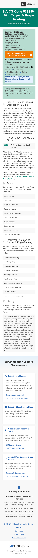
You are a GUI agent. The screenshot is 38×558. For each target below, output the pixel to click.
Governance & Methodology (16, 395)
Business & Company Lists (15, 473)
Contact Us (19, 531)
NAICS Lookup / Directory (15, 448)
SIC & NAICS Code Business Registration (19, 524)
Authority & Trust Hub (19, 491)
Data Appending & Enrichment (17, 476)
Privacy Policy (19, 534)
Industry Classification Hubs (20, 407)
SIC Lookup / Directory (14, 445)
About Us (19, 527)
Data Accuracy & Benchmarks (17, 398)
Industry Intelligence (17, 376)
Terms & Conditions (19, 538)
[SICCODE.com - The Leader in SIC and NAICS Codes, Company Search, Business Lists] (11, 4)
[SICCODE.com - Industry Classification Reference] (19, 546)
